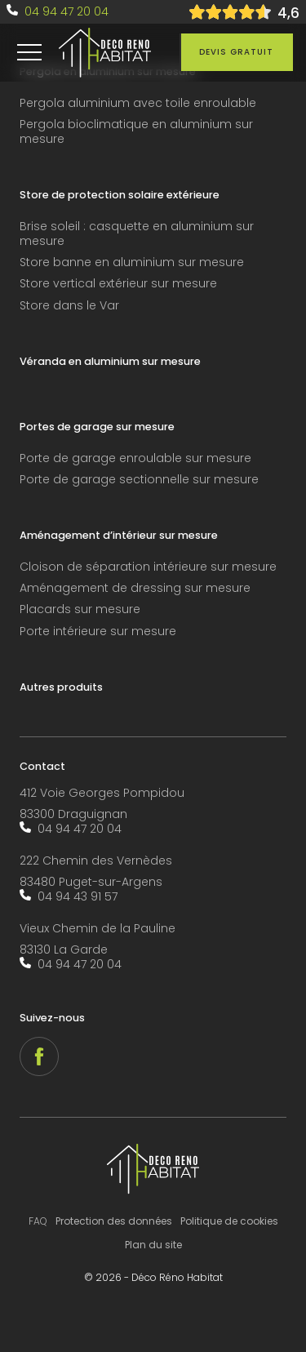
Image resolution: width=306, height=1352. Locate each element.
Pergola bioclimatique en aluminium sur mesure (136, 132)
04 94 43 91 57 (78, 896)
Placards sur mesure (80, 609)
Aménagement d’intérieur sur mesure (119, 535)
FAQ (38, 1221)
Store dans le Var (69, 306)
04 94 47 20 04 (66, 11)
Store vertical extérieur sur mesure (118, 283)
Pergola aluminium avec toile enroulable (138, 103)
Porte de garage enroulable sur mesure (135, 458)
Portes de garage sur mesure (97, 427)
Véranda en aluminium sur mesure (110, 361)
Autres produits (61, 687)
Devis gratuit (236, 52)
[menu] (29, 52)
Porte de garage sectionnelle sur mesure (139, 479)
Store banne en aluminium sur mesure (132, 262)
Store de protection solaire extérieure (120, 195)
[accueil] (105, 53)
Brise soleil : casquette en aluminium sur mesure (137, 234)
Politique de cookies (229, 1221)
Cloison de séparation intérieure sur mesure (148, 567)
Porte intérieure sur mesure (98, 631)
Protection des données (113, 1221)
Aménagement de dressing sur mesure (135, 588)
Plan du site (153, 1245)
